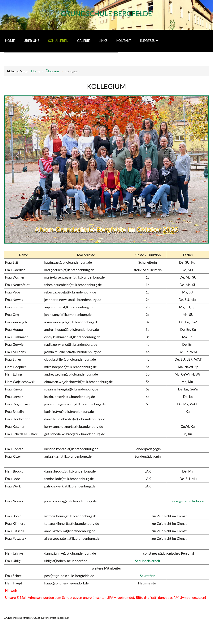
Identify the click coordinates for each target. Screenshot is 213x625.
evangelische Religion (188, 501)
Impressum (63, 617)
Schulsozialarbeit (147, 561)
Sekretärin (147, 576)
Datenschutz (48, 617)
